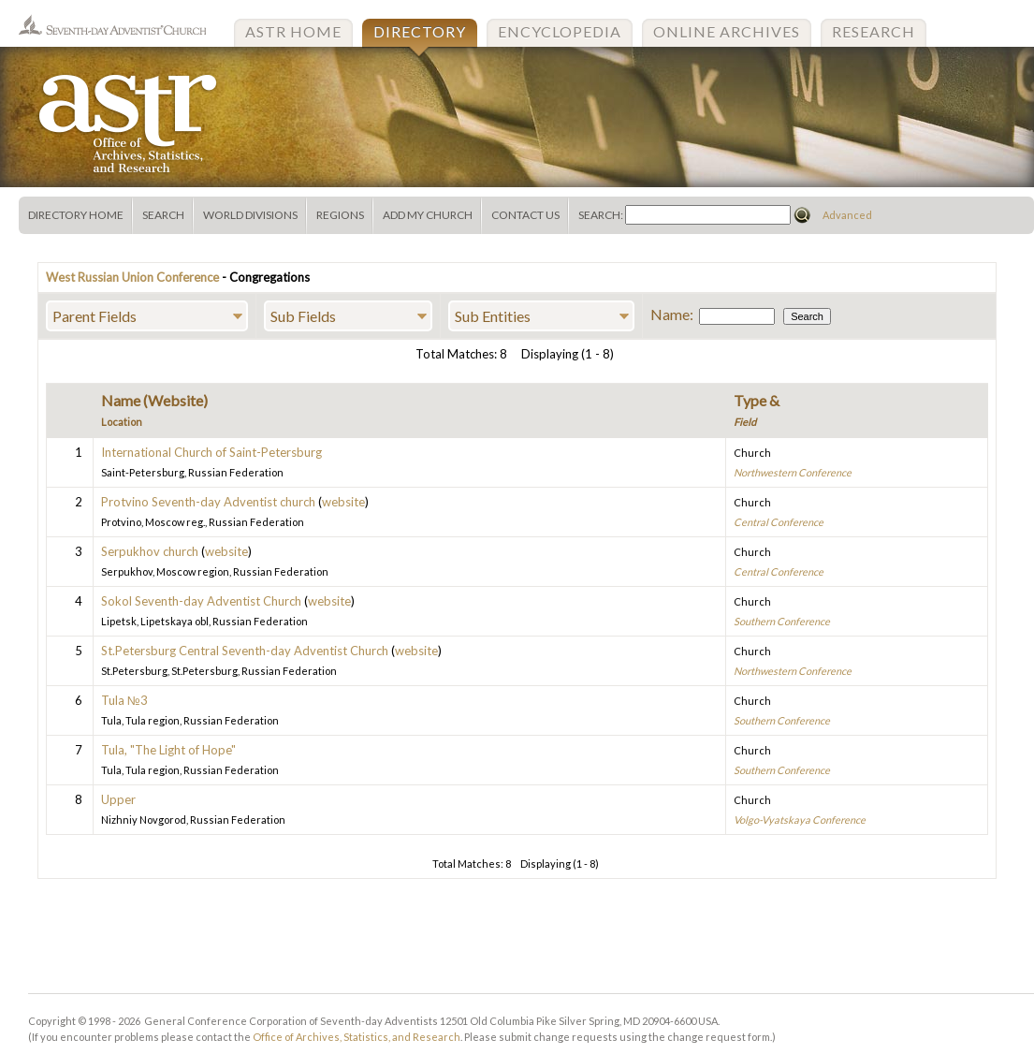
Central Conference (778, 522)
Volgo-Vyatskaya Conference (800, 819)
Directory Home (76, 215)
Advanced (847, 215)
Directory (419, 31)
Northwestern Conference (793, 472)
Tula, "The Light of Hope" (168, 749)
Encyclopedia (559, 31)
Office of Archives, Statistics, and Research (356, 1037)
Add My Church (428, 215)
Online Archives (726, 31)
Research (873, 31)
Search (163, 215)
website (343, 501)
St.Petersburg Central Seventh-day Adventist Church (244, 650)
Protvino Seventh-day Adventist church (208, 501)
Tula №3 (124, 700)
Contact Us (525, 215)
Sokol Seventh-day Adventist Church (201, 600)
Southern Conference (782, 621)
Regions (340, 215)
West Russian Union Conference (132, 277)
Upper (118, 799)
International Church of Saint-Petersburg (211, 452)
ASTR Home (293, 31)
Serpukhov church (149, 551)
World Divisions (250, 215)
